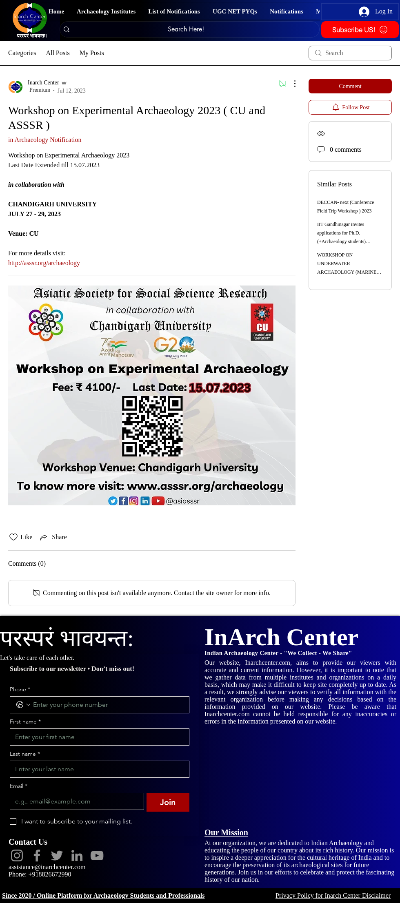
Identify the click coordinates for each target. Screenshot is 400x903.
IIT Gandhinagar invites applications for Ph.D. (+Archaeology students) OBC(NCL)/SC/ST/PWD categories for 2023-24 (342, 241)
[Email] (74, 801)
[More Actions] (291, 84)
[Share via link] (53, 537)
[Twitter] (57, 855)
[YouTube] (97, 855)
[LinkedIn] (77, 855)
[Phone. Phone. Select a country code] (23, 705)
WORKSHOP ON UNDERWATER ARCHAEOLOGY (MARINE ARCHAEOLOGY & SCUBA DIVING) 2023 (347, 272)
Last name (25, 753)
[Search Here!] (185, 29)
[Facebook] (37, 855)
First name (25, 721)
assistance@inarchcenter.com (47, 866)
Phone (20, 689)
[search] (350, 53)
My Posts (92, 52)
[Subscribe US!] (360, 29)
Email (18, 786)
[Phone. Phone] (107, 705)
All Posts (57, 52)
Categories (22, 52)
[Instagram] (17, 855)
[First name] (97, 737)
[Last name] (97, 769)
